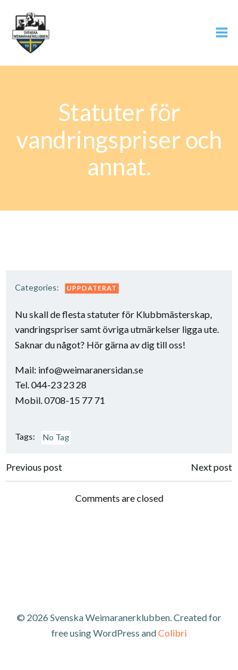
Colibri (172, 632)
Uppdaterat (92, 288)
